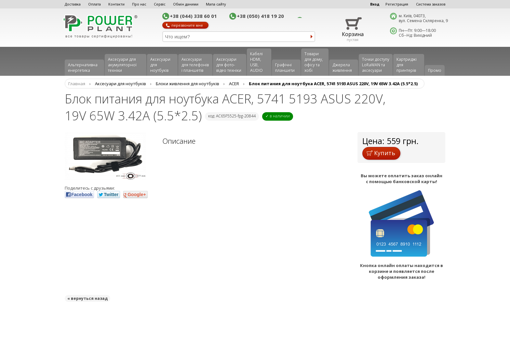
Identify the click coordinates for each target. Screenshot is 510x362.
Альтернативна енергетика (83, 67)
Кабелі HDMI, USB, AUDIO (256, 62)
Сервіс (160, 4)
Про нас (139, 4)
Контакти (116, 4)
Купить (381, 153)
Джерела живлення (342, 67)
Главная (76, 84)
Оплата (94, 4)
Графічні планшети (285, 67)
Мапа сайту (216, 4)
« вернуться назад (87, 298)
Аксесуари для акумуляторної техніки (122, 65)
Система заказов (430, 4)
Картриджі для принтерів (406, 65)
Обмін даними (185, 4)
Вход (375, 4)
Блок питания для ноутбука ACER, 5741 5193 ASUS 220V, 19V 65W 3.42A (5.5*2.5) (333, 84)
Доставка (73, 4)
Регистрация (396, 4)
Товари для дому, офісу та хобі (313, 62)
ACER (234, 84)
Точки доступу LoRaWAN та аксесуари (375, 65)
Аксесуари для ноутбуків (160, 65)
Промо (434, 70)
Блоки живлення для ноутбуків (187, 84)
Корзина (353, 34)
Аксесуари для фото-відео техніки (228, 65)
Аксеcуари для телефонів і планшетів (195, 65)
